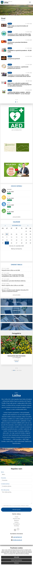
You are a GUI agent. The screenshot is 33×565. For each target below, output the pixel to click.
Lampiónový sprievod (14, 58)
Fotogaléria (16, 524)
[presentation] (17, 99)
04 (6, 234)
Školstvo (16, 520)
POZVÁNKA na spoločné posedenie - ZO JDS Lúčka (20, 51)
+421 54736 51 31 (17, 537)
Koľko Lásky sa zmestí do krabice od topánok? (18, 26)
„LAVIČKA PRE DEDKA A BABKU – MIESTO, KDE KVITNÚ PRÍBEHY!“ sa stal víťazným (19, 93)
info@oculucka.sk (17, 540)
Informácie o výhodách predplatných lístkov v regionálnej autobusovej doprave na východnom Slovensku (19, 84)
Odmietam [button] (16, 563)
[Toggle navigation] (30, 2)
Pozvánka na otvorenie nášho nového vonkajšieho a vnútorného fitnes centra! (19, 75)
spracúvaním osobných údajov (21, 505)
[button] (16, 102)
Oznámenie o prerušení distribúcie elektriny (17, 43)
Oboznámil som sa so (16, 505)
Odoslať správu (16, 509)
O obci (16, 516)
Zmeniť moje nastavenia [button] (16, 560)
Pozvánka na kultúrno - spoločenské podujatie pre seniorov (18, 67)
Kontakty (16, 525)
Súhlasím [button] (16, 557)
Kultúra (16, 522)
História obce (16, 518)
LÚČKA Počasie (16, 255)
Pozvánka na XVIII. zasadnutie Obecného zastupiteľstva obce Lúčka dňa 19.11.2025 (19, 34)
